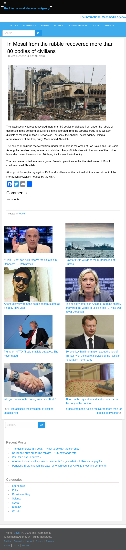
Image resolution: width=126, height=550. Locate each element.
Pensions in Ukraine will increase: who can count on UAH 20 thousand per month (59, 465)
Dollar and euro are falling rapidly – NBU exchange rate (44, 453)
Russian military (77, 26)
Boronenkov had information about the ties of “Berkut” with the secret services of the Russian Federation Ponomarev (92, 355)
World (45, 26)
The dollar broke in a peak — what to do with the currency (45, 448)
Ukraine (109, 26)
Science (58, 26)
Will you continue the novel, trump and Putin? (30, 399)
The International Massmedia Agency (27, 8)
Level (17, 532)
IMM (31, 56)
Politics (13, 26)
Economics (29, 26)
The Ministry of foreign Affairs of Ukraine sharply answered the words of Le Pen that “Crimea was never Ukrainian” (93, 307)
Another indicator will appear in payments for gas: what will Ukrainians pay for (57, 461)
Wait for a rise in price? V (26, 457)
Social (96, 26)
